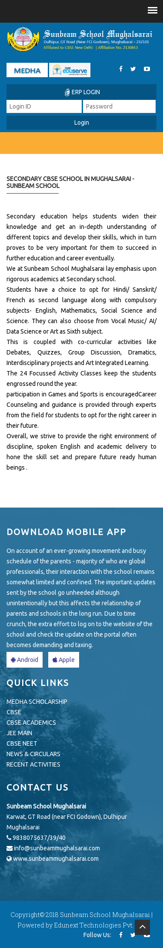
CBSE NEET (22, 743)
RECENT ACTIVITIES (33, 764)
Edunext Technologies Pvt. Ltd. (100, 925)
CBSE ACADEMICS (31, 722)
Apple (64, 659)
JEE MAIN (19, 733)
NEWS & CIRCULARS (33, 753)
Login (81, 122)
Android (24, 659)
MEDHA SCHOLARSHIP (37, 701)
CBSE (14, 712)
